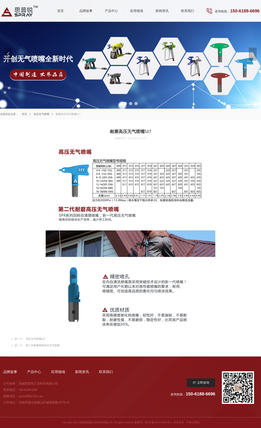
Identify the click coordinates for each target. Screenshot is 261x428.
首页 (24, 114)
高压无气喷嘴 (41, 114)
